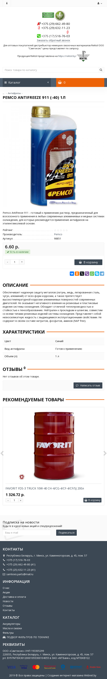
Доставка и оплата (14, 596)
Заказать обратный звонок (53, 40)
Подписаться (66, 532)
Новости (8, 601)
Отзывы (7, 605)
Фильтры (8, 632)
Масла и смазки (12, 628)
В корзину (88, 262)
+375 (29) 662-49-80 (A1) (19, 564)
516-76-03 (55, 36)
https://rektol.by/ (67, 56)
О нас (6, 588)
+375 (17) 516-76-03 (16, 560)
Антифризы (14, 93)
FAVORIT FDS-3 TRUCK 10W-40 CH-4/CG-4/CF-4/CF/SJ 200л (45, 488)
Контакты (9, 610)
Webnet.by (90, 675)
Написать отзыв (88, 385)
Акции (6, 592)
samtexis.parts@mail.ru (18, 574)
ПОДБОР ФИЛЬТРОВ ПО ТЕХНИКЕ (26, 637)
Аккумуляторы (11, 623)
